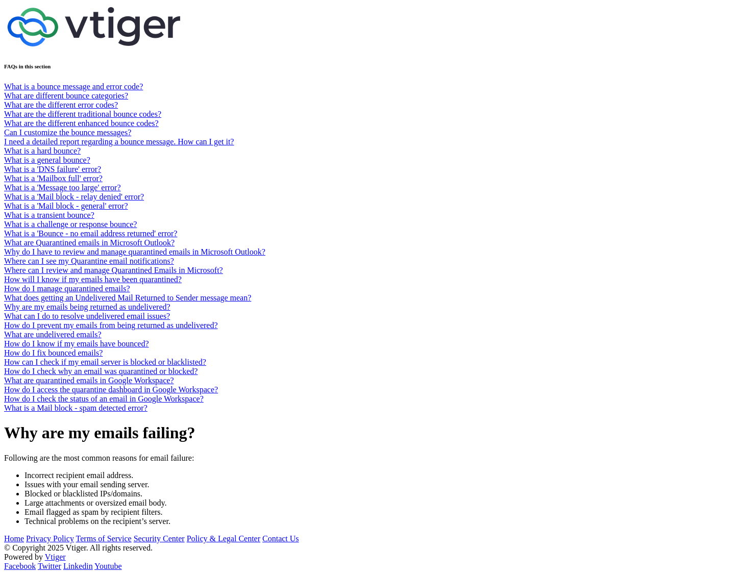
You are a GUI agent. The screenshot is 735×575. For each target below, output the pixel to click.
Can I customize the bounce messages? (67, 132)
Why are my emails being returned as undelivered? (87, 307)
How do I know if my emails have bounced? (76, 343)
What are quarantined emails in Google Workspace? (89, 380)
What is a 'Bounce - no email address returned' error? (90, 233)
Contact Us (280, 538)
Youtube (108, 566)
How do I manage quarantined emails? (67, 288)
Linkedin (78, 566)
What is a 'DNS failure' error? (52, 169)
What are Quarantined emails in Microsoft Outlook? (89, 242)
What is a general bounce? (47, 160)
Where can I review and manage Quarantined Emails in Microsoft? (113, 270)
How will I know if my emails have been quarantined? (93, 279)
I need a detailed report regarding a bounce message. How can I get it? (119, 141)
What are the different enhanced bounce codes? (81, 123)
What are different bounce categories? (66, 95)
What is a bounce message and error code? (73, 86)
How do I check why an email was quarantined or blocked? (101, 371)
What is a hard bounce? (42, 150)
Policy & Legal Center (223, 538)
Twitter (49, 566)
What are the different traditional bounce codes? (82, 114)
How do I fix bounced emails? (53, 352)
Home (14, 538)
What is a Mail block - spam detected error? (76, 408)
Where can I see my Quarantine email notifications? (89, 261)
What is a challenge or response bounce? (70, 224)
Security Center (159, 538)
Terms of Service (104, 538)
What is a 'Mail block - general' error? (66, 206)
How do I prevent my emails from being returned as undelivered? (111, 325)
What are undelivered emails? (53, 334)
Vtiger (55, 557)
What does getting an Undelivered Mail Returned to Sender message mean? (127, 297)
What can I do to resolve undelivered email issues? (87, 316)
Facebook (20, 566)
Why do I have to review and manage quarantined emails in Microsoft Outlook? (134, 251)
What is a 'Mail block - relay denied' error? (74, 196)
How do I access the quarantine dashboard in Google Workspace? (111, 389)
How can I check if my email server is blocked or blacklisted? (105, 362)
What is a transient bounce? (49, 215)
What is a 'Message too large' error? (62, 187)
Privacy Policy (50, 538)
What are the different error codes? (61, 105)
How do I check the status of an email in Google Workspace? (104, 398)
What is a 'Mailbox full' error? (53, 178)
